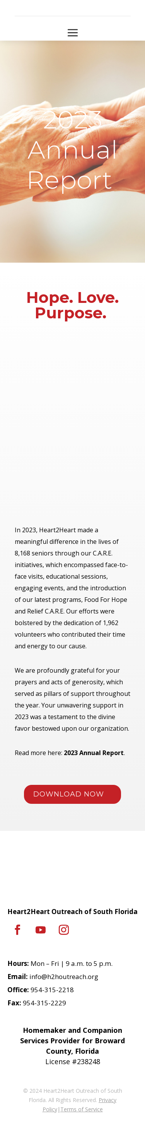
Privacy (107, 1100)
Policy (50, 1109)
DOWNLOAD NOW (68, 794)
